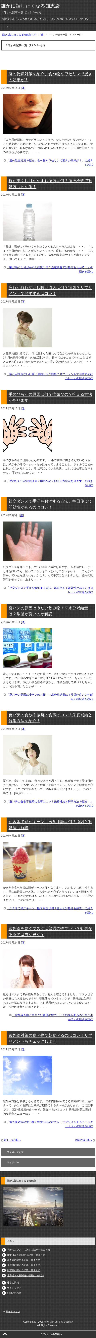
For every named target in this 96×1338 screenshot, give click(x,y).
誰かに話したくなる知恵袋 (30, 6)
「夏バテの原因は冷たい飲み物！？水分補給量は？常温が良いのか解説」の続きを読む (50, 696)
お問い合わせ (14, 1293)
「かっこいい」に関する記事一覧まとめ (28, 1249)
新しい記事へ (12, 1140)
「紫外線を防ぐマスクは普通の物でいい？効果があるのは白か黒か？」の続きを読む (52, 1017)
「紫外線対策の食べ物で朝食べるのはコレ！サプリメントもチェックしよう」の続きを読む (50, 1124)
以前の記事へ (83, 1140)
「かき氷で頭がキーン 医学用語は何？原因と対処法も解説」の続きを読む (50, 910)
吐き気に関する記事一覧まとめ (23, 1260)
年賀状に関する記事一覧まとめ (23, 1270)
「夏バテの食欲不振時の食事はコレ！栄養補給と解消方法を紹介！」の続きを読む (50, 803)
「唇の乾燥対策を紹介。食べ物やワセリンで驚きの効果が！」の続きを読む (50, 162)
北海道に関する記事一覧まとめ (23, 1265)
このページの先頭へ (51, 1334)
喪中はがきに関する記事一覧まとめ (26, 1255)
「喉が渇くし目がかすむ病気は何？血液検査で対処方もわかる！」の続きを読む (50, 269)
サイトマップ (14, 1287)
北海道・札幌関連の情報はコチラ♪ (25, 1275)
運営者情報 (13, 1282)
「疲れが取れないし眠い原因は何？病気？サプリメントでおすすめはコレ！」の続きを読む (50, 376)
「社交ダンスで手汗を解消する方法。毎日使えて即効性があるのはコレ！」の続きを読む (50, 590)
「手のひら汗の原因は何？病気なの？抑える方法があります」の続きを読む (50, 483)
